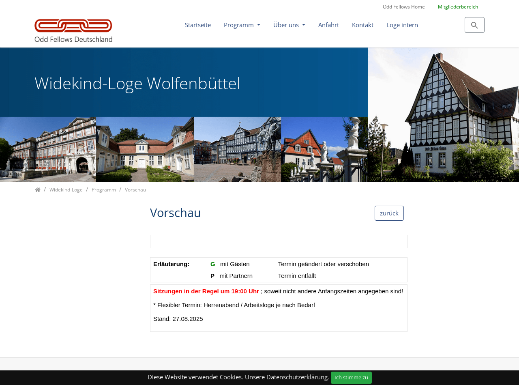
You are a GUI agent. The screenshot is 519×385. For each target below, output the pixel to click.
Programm (239, 25)
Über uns (286, 25)
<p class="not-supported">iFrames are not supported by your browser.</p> (278, 287)
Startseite (198, 25)
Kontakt (362, 25)
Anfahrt (328, 25)
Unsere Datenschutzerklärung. (287, 377)
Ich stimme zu (351, 377)
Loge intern (402, 25)
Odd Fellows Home (404, 6)
